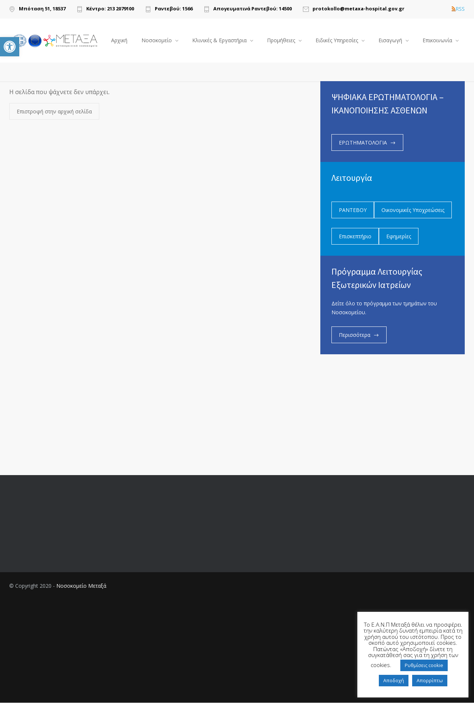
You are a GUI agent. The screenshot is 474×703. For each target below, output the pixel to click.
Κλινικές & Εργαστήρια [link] (219, 40)
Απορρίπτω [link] (430, 680)
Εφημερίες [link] (398, 236)
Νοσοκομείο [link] (156, 40)
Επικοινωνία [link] (437, 40)
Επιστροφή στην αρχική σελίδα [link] (54, 111)
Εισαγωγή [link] (390, 40)
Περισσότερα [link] (354, 335)
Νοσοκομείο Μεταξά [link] (81, 586)
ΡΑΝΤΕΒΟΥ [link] (353, 210)
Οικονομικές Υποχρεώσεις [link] (412, 210)
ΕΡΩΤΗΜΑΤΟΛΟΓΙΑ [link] (363, 142)
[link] (9, 46)
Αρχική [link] (119, 40)
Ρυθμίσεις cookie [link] (424, 665)
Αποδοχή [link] (393, 680)
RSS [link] (458, 8)
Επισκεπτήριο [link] (355, 236)
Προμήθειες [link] (281, 40)
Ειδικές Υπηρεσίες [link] (337, 40)
